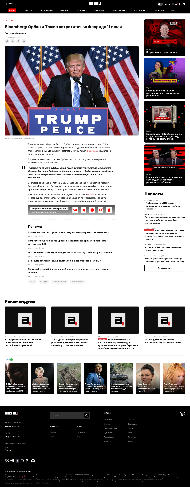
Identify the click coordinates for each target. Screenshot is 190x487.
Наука (130, 433)
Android (8, 450)
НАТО (32, 282)
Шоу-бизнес (140, 10)
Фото (52, 437)
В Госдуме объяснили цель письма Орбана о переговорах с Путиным (64, 261)
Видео (12, 10)
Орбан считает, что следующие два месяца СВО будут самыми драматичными (70, 252)
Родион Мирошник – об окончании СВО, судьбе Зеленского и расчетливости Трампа (164, 179)
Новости (28, 10)
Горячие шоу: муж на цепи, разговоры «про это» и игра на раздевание (162, 93)
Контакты (81, 432)
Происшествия (119, 10)
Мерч (79, 437)
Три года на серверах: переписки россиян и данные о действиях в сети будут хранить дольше (164, 220)
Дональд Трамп (59, 282)
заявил (90, 194)
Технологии (109, 437)
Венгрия (43, 282)
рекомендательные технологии (48, 481)
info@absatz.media (12, 437)
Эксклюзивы (46, 10)
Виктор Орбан (78, 282)
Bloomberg (92, 151)
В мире (107, 424)
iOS (6, 447)
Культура (108, 433)
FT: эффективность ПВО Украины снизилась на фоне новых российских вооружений (162, 206)
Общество (159, 10)
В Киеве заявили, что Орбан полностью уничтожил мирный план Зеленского (68, 232)
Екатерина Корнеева (15, 33)
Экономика (98, 10)
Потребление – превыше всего (162, 52)
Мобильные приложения (15, 443)
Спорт (130, 428)
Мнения (64, 10)
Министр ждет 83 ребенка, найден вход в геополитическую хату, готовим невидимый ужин (164, 136)
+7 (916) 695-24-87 (12, 426)
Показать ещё (165, 268)
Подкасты (132, 437)
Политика (80, 10)
